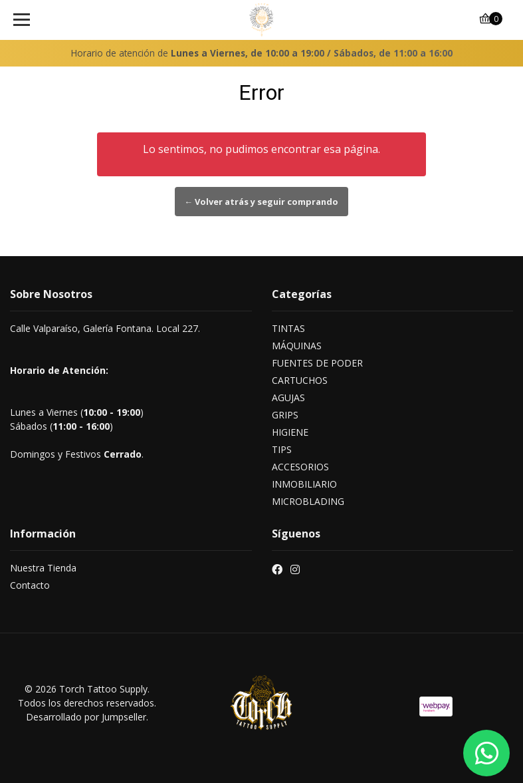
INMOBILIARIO (304, 484)
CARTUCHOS (300, 380)
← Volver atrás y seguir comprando (262, 202)
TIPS (282, 449)
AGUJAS (288, 397)
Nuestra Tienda (43, 567)
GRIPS (285, 414)
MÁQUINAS (297, 345)
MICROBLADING (308, 501)
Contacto (30, 585)
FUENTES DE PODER (317, 363)
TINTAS (288, 328)
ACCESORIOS (300, 466)
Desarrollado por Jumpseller (86, 716)
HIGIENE (290, 432)
